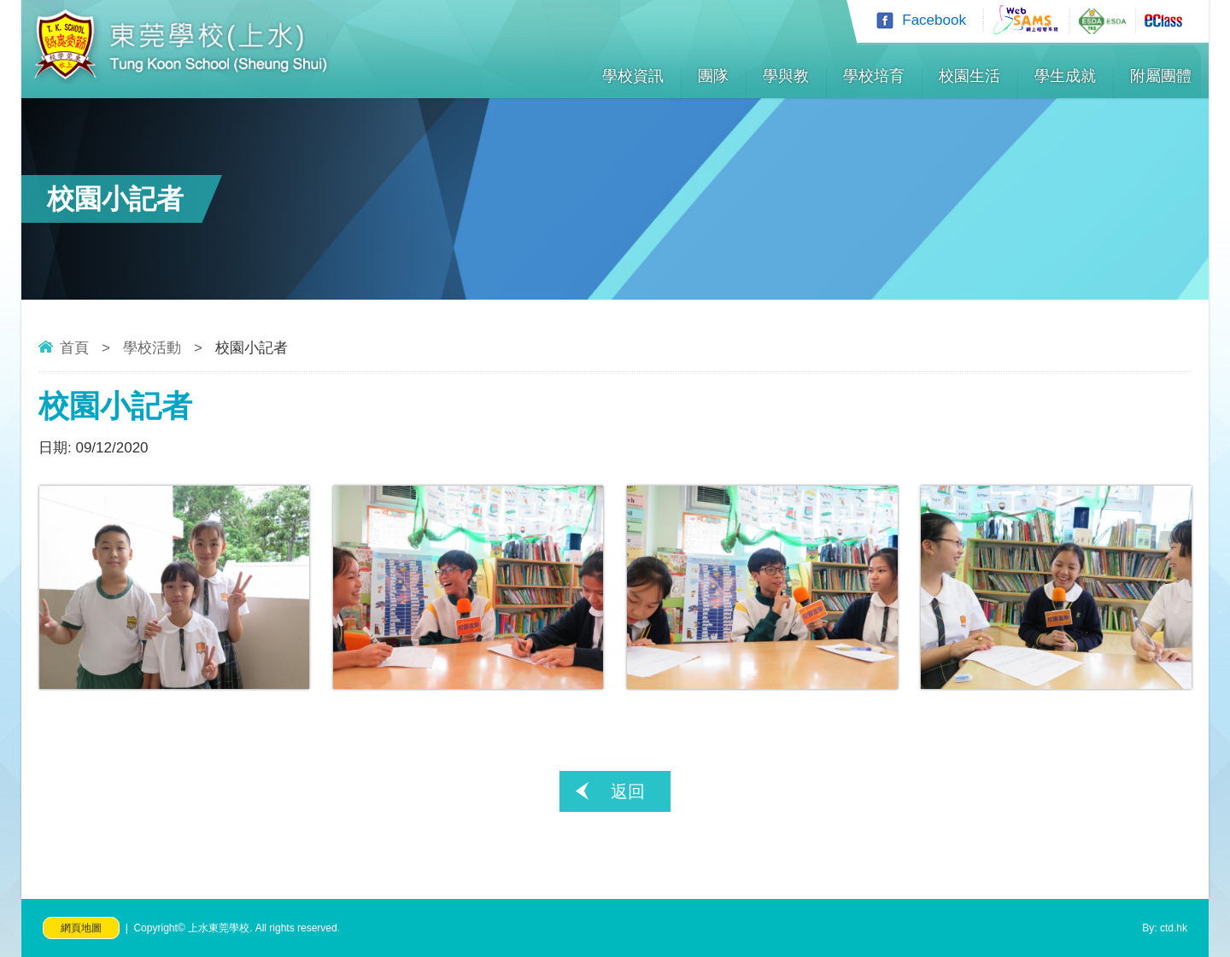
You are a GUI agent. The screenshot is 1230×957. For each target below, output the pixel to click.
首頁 (74, 348)
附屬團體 (1161, 76)
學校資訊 (633, 76)
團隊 (713, 76)
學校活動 (152, 348)
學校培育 (874, 76)
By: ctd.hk (1164, 928)
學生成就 (1065, 76)
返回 (628, 791)
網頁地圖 (81, 928)
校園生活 (969, 76)
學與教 (786, 76)
